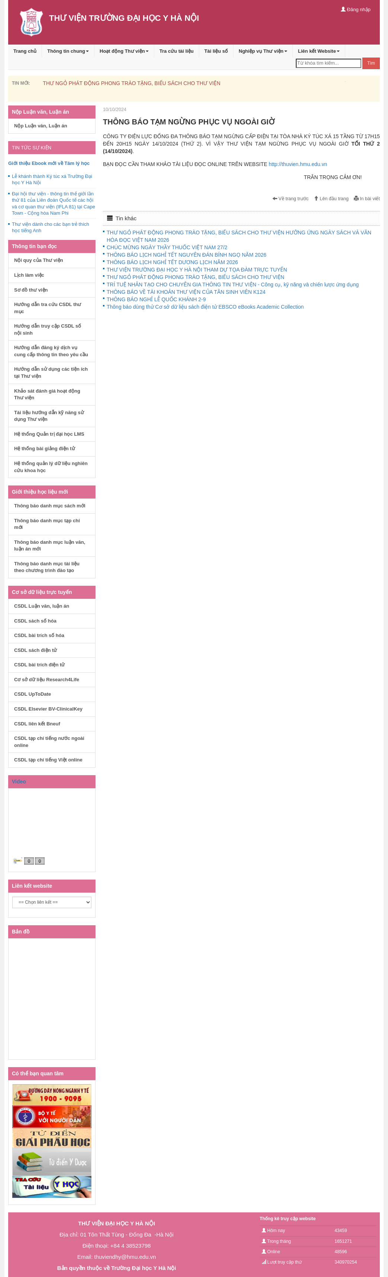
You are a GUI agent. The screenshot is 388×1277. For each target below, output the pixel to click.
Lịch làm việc (29, 275)
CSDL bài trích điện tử (39, 664)
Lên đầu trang (331, 198)
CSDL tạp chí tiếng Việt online (48, 760)
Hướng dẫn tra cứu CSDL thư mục (47, 308)
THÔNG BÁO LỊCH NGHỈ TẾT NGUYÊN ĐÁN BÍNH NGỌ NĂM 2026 (186, 255)
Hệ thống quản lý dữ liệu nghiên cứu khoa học (51, 467)
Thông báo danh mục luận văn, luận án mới (49, 545)
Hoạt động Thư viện (124, 51)
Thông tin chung (68, 51)
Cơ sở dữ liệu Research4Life (46, 679)
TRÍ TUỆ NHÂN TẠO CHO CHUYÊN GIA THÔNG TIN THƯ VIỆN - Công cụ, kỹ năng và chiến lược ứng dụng (233, 284)
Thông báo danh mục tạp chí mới (47, 524)
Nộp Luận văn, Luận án (40, 126)
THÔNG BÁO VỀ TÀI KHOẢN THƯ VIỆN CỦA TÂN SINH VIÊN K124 (186, 292)
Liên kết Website (319, 51)
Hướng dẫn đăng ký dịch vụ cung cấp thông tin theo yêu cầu (51, 351)
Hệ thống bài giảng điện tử (44, 448)
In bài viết (367, 198)
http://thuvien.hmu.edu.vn (298, 164)
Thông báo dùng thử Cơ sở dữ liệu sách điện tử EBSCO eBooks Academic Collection (205, 307)
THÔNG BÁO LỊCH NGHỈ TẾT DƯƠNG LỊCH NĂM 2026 (172, 262)
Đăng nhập (356, 9)
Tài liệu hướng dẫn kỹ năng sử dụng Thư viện (49, 416)
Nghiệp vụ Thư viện (263, 51)
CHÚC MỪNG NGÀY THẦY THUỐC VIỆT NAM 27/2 (167, 247)
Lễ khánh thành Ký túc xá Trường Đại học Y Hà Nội (52, 179)
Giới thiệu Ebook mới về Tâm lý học (49, 163)
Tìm (371, 63)
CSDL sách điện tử (35, 650)
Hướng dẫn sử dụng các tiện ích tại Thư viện (51, 372)
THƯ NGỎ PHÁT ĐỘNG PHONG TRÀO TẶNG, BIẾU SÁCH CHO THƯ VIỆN (131, 83)
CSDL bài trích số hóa (39, 635)
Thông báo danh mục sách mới (49, 505)
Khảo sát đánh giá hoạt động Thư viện (47, 394)
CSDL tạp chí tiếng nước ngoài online (49, 741)
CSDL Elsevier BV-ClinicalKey (48, 709)
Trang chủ (24, 51)
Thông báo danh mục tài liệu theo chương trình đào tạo (47, 567)
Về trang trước (290, 198)
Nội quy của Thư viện (38, 260)
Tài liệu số (216, 51)
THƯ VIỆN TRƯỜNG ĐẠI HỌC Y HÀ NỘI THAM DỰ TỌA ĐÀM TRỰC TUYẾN (197, 270)
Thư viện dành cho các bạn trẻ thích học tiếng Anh (50, 227)
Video (19, 781)
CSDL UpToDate (32, 694)
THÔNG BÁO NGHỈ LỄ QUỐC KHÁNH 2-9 (156, 299)
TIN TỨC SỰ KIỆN (31, 147)
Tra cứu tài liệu (176, 51)
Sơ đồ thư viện (31, 290)
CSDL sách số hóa (35, 621)
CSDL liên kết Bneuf (37, 724)
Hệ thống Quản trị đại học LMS (49, 434)
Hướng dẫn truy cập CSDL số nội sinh (47, 329)
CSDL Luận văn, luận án (41, 606)
